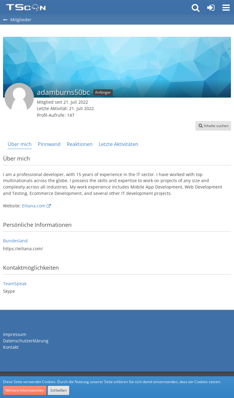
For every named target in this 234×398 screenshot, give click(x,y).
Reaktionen (80, 144)
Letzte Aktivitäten (118, 144)
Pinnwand (49, 144)
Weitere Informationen (24, 390)
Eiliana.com (33, 206)
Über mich (20, 144)
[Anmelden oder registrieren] (211, 8)
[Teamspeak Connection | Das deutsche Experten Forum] (26, 8)
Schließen (58, 390)
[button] (226, 8)
